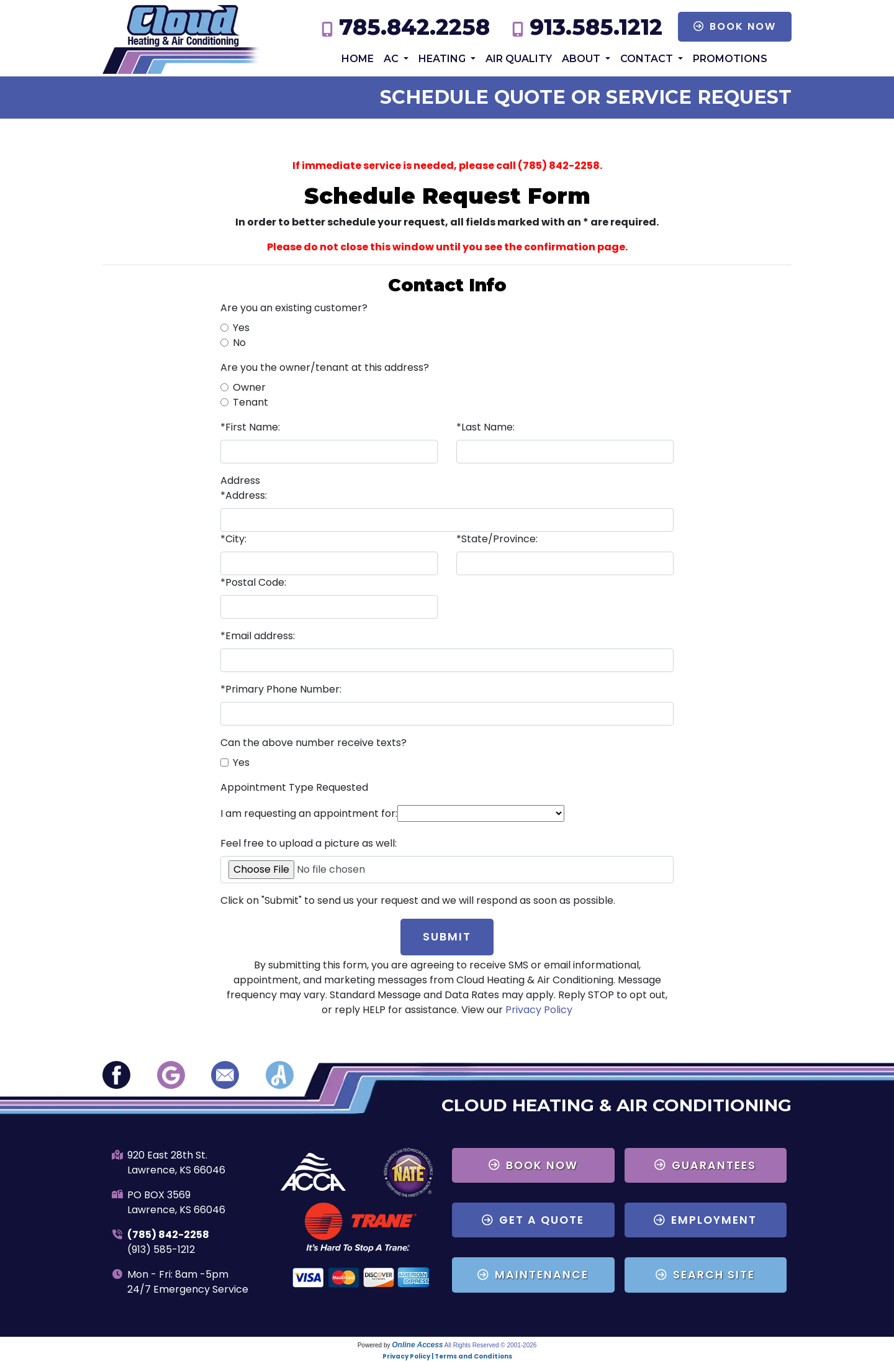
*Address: (243, 495)
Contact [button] (647, 59)
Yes (241, 328)
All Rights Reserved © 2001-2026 (491, 1345)
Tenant (250, 402)
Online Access (417, 1345)
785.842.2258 (414, 27)
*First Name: (250, 427)
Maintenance (533, 1274)
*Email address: (257, 636)
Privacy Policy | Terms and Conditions (447, 1356)
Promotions (730, 59)
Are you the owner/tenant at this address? (324, 367)
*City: (233, 539)
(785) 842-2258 (168, 1234)
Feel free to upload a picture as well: (308, 843)
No (239, 342)
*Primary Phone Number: (280, 689)
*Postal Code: (253, 582)
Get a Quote (533, 1220)
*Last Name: (485, 427)
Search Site (705, 1274)
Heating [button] (443, 59)
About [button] (582, 59)
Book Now (734, 26)
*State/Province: (497, 539)
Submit (447, 936)
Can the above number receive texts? (313, 742)
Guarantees (705, 1165)
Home (357, 59)
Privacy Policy (538, 1010)
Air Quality (518, 59)
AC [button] (392, 59)
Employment (705, 1220)
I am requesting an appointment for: (308, 813)
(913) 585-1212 (161, 1249)
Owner (249, 387)
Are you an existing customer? (294, 308)
